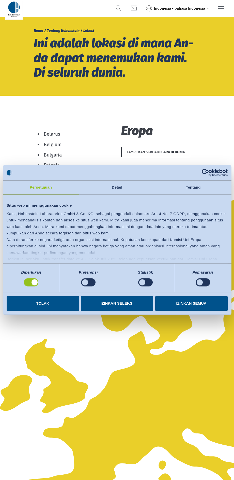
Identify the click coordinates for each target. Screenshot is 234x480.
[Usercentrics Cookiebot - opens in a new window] (205, 172)
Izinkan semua (191, 303)
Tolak (42, 303)
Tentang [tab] (193, 187)
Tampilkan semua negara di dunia (156, 152)
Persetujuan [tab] (41, 187)
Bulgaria (53, 155)
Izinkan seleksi (117, 303)
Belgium (52, 144)
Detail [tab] (117, 187)
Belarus (52, 134)
